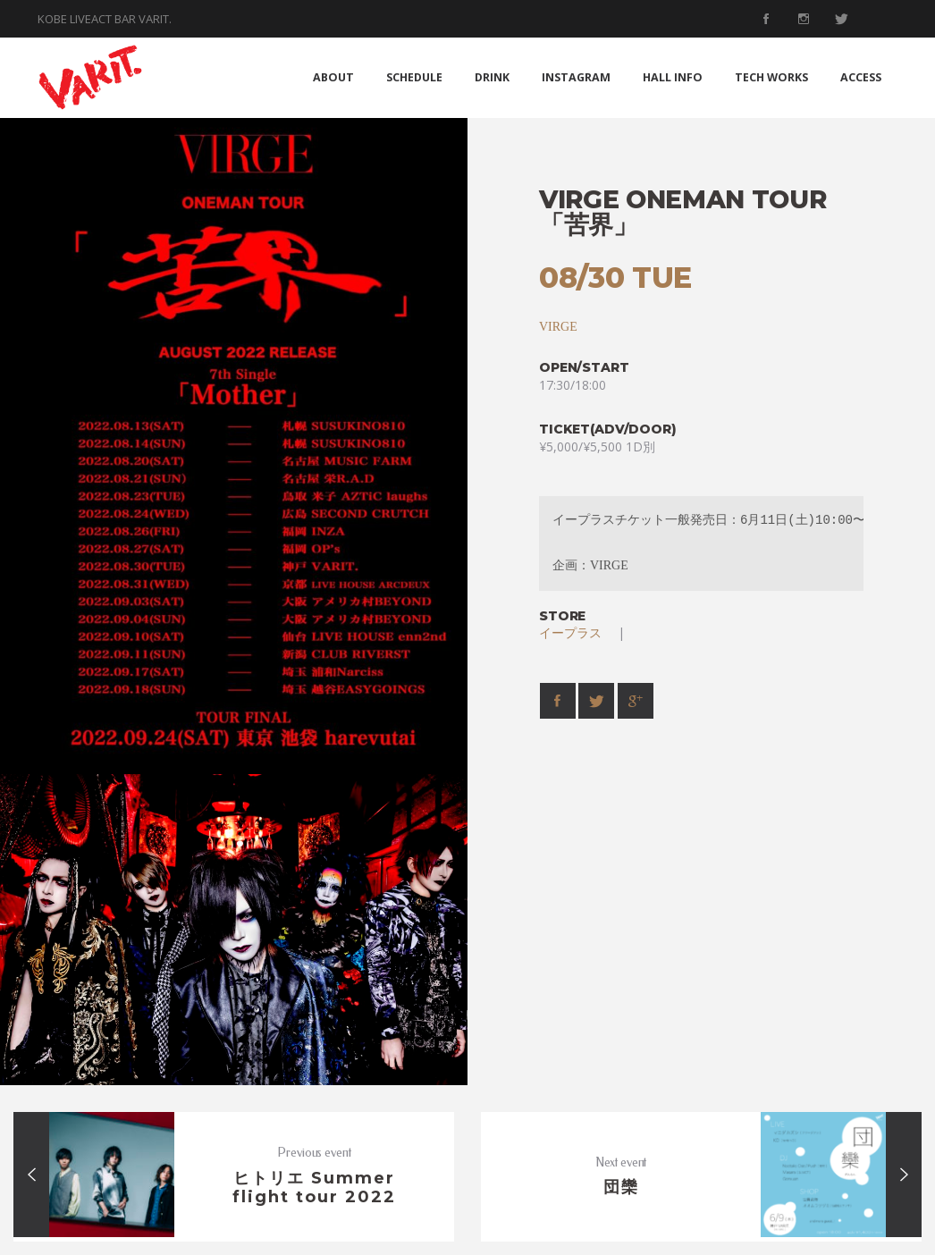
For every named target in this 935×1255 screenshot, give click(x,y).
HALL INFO (673, 77)
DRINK (492, 77)
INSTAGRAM (576, 77)
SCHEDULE (414, 77)
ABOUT (333, 77)
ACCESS (860, 77)
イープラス (576, 632)
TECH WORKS (771, 77)
